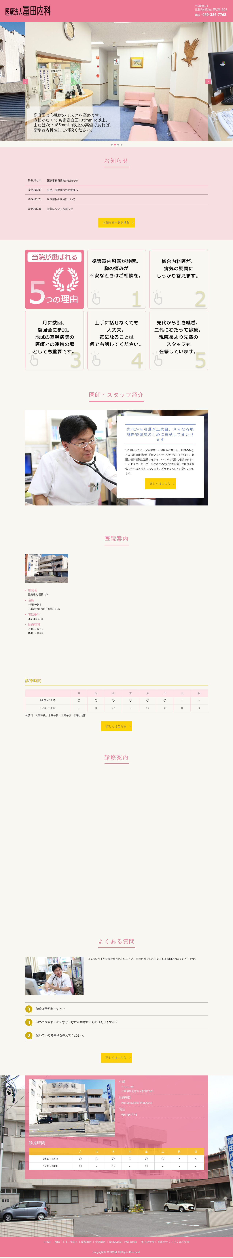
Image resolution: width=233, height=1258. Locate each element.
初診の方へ (66, 13)
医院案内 (97, 7)
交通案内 (116, 7)
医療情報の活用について (61, 199)
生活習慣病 (174, 7)
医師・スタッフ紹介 (72, 7)
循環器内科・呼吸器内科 (144, 7)
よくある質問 (89, 13)
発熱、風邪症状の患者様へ (62, 189)
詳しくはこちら (160, 483)
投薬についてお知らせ (60, 208)
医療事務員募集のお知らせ (62, 180)
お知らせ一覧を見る (116, 222)
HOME (109, 13)
